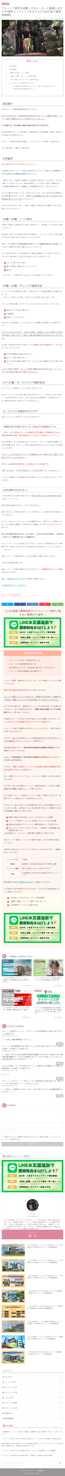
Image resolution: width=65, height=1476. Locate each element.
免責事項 (40, 1470)
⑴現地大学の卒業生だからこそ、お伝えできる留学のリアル (35, 86)
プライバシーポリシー (28, 1470)
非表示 (35, 61)
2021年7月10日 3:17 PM (10, 1070)
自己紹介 (13, 66)
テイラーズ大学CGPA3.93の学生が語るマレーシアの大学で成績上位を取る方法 (31, 1439)
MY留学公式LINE (24, 882)
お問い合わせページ (14, 579)
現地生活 (34, 1413)
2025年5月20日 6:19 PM (10, 1086)
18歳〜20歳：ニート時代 (19, 73)
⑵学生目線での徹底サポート (24, 89)
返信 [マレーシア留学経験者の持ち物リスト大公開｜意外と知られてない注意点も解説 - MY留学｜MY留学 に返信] (60, 1063)
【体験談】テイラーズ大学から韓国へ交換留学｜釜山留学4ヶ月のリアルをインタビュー (32, 1433)
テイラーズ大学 (34, 1392)
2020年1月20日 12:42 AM (10, 1036)
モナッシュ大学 (34, 1408)
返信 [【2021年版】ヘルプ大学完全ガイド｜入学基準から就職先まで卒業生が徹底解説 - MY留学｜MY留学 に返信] (60, 1079)
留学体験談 (5, 4)
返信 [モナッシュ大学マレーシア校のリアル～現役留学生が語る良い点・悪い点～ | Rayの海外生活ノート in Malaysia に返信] (60, 1096)
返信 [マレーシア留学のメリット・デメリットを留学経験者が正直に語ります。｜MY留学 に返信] (60, 1044)
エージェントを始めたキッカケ (22, 83)
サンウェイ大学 (34, 1387)
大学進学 (13, 69)
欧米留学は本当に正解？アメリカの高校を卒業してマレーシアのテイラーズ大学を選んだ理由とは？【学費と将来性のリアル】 (32, 1444)
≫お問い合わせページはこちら (14, 585)
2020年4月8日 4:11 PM (9, 1051)
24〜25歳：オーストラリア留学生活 (24, 79)
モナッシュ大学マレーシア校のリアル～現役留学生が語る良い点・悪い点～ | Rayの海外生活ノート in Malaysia (32, 1082)
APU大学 (34, 1377)
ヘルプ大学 (34, 1398)
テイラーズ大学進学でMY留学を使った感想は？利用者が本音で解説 (27, 1455)
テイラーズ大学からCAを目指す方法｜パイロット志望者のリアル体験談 (29, 1451)
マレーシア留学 (7, 595)
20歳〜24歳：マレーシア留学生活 (23, 76)
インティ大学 (34, 1382)
